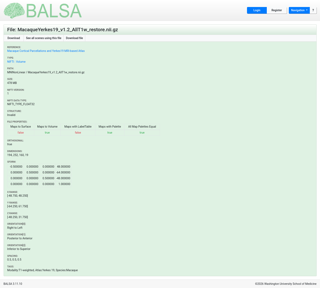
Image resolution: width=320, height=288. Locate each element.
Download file (74, 38)
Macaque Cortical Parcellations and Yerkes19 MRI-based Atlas (46, 50)
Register (277, 10)
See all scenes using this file (43, 38)
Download (13, 38)
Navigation (298, 10)
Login (256, 10)
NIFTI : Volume (16, 61)
